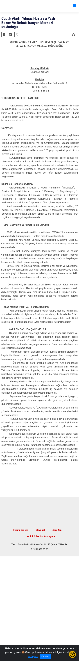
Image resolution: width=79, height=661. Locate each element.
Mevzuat (40, 530)
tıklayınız (33, 656)
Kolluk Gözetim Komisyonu (41, 536)
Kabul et (45, 656)
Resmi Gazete (20, 530)
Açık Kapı (57, 530)
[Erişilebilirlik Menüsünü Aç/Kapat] (72, 654)
